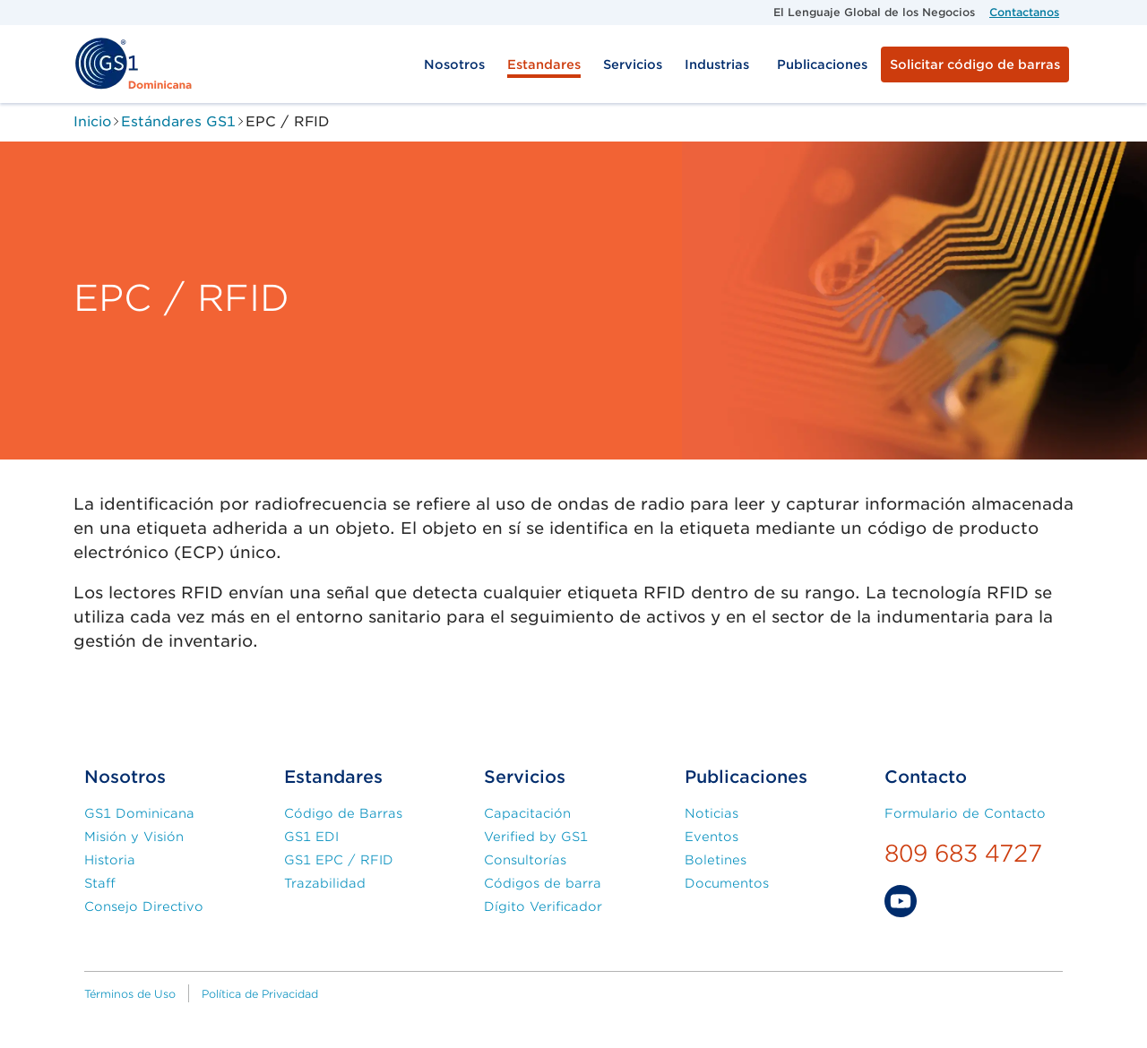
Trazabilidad (325, 883)
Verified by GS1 (536, 836)
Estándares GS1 (178, 121)
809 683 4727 (963, 853)
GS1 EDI (311, 836)
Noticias (711, 813)
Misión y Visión (134, 836)
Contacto (925, 777)
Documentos (727, 883)
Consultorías (525, 860)
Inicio (92, 121)
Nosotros (454, 64)
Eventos (711, 836)
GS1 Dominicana (139, 813)
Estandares (544, 64)
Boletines (715, 860)
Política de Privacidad (260, 994)
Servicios (632, 64)
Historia (109, 860)
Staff (100, 883)
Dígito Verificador (543, 906)
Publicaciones (822, 64)
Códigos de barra (542, 883)
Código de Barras (343, 813)
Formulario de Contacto (965, 813)
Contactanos (1024, 12)
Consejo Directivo (143, 906)
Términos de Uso (130, 994)
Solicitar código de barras (975, 64)
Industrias (717, 64)
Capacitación (527, 813)
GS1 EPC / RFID (338, 860)
